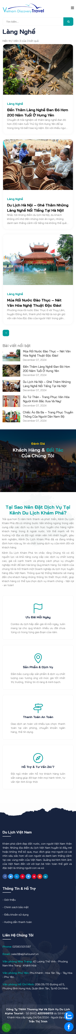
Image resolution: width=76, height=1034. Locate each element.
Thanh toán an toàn (38, 717)
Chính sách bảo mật (16, 907)
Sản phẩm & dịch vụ (38, 667)
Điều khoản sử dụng (16, 914)
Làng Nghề (15, 104)
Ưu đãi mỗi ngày (38, 617)
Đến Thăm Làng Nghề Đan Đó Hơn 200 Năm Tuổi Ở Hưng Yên (46, 369)
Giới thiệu (10, 899)
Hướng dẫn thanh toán (18, 922)
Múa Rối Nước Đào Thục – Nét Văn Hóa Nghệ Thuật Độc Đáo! (47, 353)
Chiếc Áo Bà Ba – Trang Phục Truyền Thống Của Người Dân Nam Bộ (48, 414)
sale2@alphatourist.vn (25, 954)
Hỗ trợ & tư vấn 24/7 (38, 767)
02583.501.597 (21, 946)
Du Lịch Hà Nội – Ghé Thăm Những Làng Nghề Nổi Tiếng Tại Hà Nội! (47, 384)
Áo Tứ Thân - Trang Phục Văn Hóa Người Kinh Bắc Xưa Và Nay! (46, 399)
